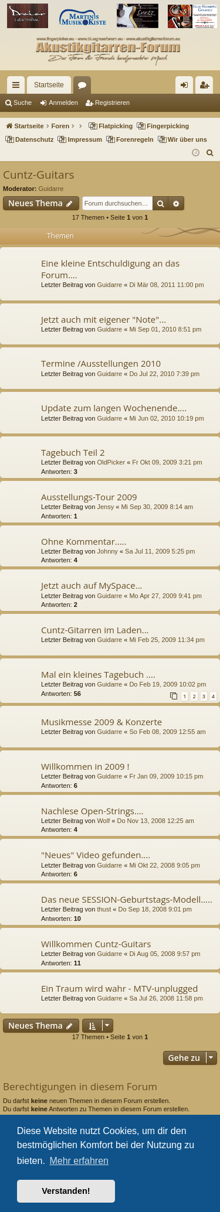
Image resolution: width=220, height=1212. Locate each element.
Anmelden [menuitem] (187, 87)
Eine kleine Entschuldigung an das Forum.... (110, 268)
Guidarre (51, 188)
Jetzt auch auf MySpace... (92, 585)
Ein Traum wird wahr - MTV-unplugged (119, 988)
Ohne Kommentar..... (84, 541)
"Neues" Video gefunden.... (95, 855)
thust (104, 909)
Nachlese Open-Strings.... (92, 811)
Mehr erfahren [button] (79, 1161)
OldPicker (111, 462)
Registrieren (112, 102)
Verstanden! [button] (66, 1191)
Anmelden (63, 102)
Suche (22, 102)
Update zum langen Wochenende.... (114, 408)
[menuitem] (210, 152)
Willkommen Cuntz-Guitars (96, 944)
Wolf (103, 820)
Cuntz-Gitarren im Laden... (95, 630)
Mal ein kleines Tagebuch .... (98, 674)
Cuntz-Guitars (38, 174)
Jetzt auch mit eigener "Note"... (103, 319)
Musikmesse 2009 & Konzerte (101, 722)
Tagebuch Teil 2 (73, 452)
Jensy (105, 506)
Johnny (107, 551)
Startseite (49, 85)
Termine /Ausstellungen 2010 (101, 363)
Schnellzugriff (18, 87)
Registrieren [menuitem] (207, 87)
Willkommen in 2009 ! (85, 766)
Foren (84, 87)
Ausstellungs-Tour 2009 (89, 497)
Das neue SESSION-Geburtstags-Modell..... (126, 899)
